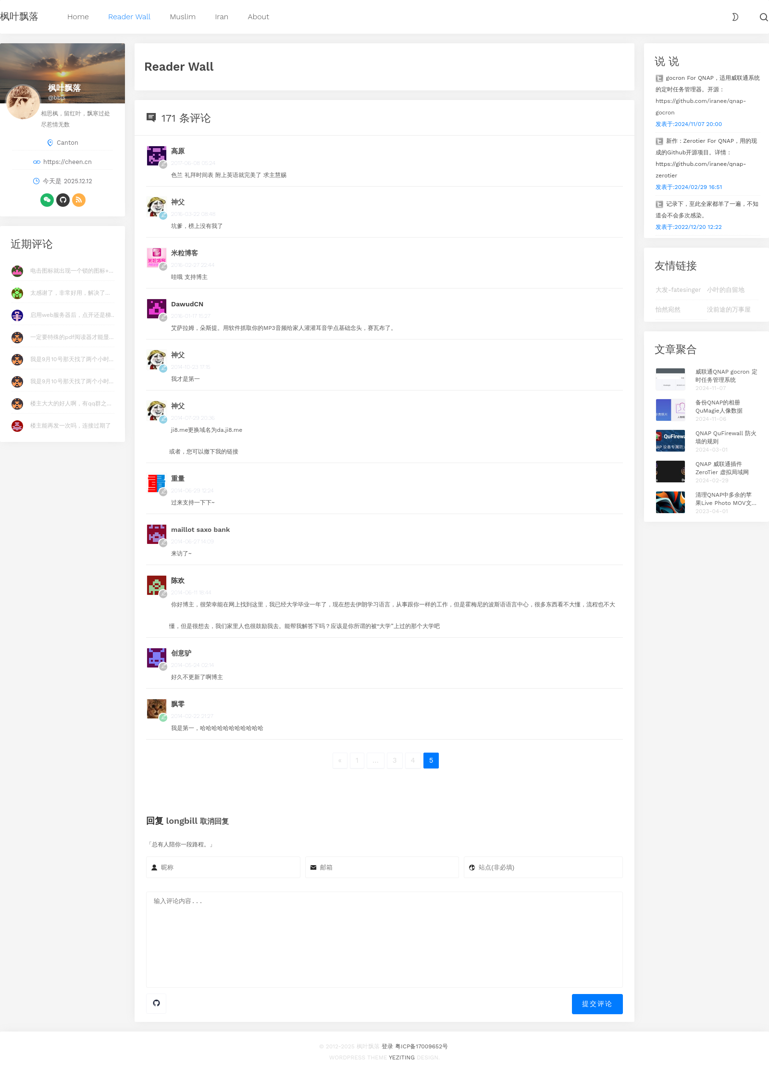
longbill (182, 821)
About (258, 16)
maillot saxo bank (200, 529)
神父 (178, 202)
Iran (221, 16)
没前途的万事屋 (729, 309)
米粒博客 (184, 253)
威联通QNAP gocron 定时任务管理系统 (726, 375)
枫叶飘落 (19, 16)
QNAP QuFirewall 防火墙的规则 (726, 437)
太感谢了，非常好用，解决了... (70, 293)
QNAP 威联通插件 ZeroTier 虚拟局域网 (722, 468)
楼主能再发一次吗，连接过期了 (70, 425)
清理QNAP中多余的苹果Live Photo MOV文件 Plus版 (726, 499)
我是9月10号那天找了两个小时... (71, 359)
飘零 (178, 704)
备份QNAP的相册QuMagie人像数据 (719, 406)
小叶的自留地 (725, 289)
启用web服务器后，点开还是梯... (73, 315)
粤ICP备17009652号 (421, 1043)
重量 (178, 478)
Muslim (183, 16)
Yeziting (402, 1054)
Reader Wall (129, 16)
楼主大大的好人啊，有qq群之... (71, 403)
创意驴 (181, 653)
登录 (387, 1043)
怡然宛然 (668, 309)
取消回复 (214, 821)
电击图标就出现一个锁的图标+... (71, 270)
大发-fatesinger (678, 289)
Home (78, 16)
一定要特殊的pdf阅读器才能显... (71, 337)
